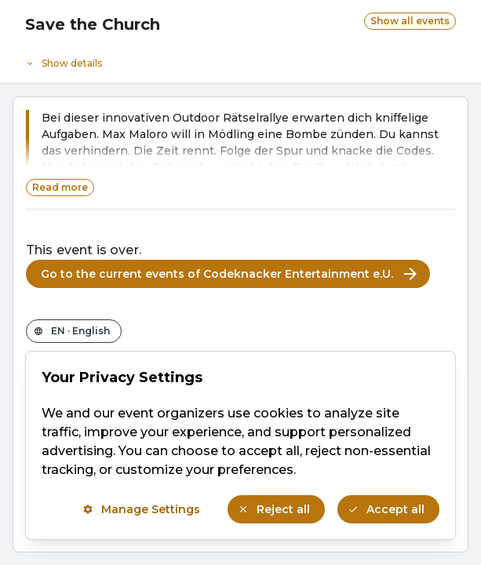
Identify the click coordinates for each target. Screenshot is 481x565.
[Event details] (240, 60)
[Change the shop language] (74, 331)
